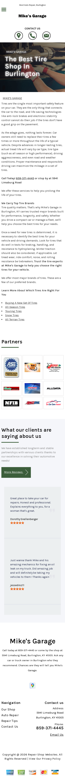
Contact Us (9, 726)
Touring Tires (13, 311)
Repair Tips (9, 721)
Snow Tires (12, 315)
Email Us (57, 734)
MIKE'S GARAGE (16, 51)
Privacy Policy (51, 758)
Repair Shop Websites (43, 754)
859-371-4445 (25, 178)
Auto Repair (10, 715)
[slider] (17, 522)
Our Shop (8, 709)
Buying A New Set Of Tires (21, 302)
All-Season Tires (15, 307)
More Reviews (16, 472)
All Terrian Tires (14, 319)
